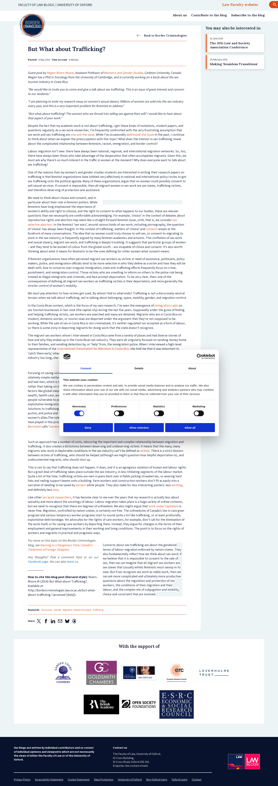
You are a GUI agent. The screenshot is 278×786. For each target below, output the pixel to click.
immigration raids (166, 305)
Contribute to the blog (209, 15)
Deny (88, 427)
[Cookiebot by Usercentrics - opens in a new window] (199, 356)
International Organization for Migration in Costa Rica (93, 349)
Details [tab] (139, 368)
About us (180, 15)
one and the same (82, 134)
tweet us (72, 561)
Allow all (190, 427)
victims (145, 451)
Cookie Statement (79, 779)
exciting (177, 485)
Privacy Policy (22, 779)
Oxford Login (179, 779)
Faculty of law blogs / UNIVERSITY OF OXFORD (55, 4)
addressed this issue (140, 134)
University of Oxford (130, 779)
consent (151, 229)
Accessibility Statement (49, 779)
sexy (56, 490)
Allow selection (139, 427)
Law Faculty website (240, 4)
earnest (81, 485)
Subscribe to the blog (248, 15)
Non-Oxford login (156, 779)
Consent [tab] (85, 368)
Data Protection (103, 779)
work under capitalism (164, 506)
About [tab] (192, 368)
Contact (196, 779)
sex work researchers (56, 497)
